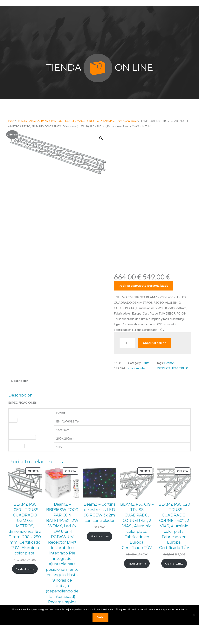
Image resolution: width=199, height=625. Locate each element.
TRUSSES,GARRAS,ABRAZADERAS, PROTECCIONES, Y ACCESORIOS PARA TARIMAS (65, 120)
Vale (100, 617)
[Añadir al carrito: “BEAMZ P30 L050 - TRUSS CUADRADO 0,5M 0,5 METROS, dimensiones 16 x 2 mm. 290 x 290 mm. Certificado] (25, 535)
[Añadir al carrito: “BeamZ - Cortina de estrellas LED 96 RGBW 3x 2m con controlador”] (100, 503)
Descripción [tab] (20, 380)
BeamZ (169, 363)
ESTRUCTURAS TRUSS (172, 368)
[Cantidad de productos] (127, 343)
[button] (101, 138)
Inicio (11, 120)
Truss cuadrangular (127, 120)
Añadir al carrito (155, 343)
